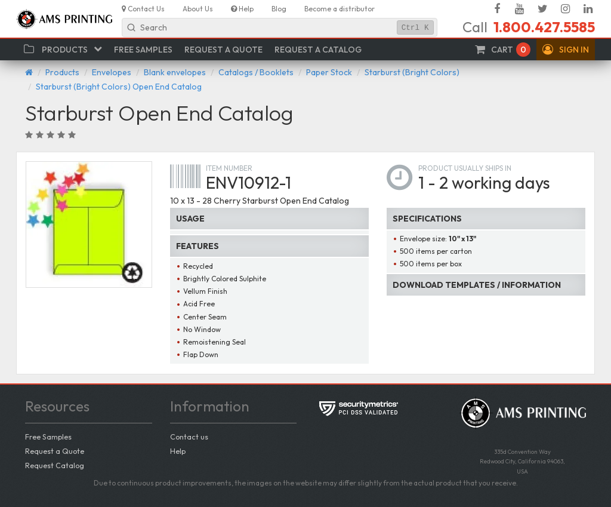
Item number (229, 168)
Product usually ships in (464, 168)
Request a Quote (54, 451)
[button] (565, 49)
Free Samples (48, 436)
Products (62, 72)
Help (178, 451)
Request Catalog (54, 465)
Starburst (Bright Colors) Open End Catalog (119, 86)
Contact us (189, 436)
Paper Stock (329, 72)
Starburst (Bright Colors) (412, 72)
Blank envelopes (175, 72)
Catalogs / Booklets (256, 72)
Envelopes (111, 72)
